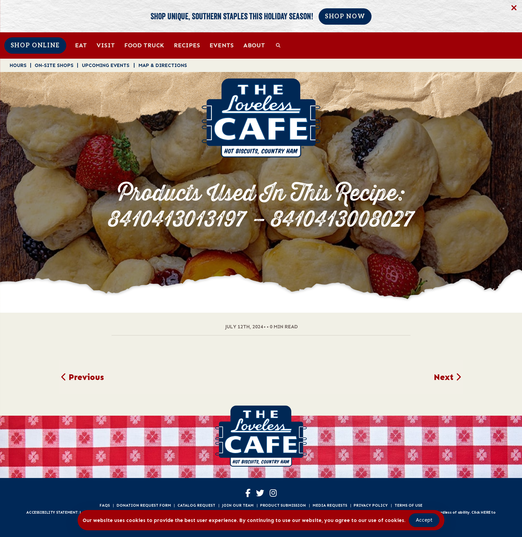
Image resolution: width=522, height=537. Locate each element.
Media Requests (330, 505)
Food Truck (144, 45)
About (254, 45)
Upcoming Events (106, 65)
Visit (106, 45)
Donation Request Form (144, 505)
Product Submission (283, 505)
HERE (485, 512)
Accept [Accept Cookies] (424, 520)
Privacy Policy (371, 505)
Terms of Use (408, 505)
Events (221, 45)
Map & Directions (162, 65)
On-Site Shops (54, 65)
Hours (18, 65)
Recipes (187, 45)
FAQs (105, 505)
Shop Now (345, 16)
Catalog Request (196, 505)
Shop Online (35, 45)
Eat (81, 45)
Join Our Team (238, 505)
